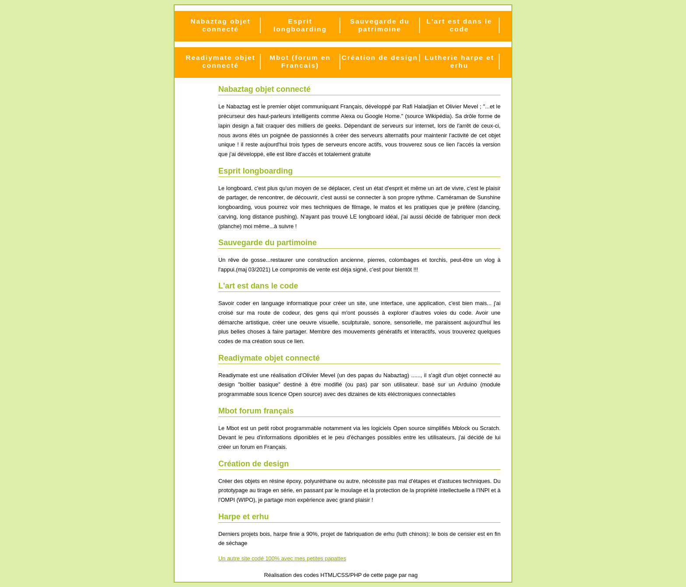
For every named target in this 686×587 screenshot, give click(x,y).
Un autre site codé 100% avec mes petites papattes (282, 558)
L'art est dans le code (459, 25)
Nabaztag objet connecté (220, 25)
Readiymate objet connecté (220, 61)
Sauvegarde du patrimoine (380, 25)
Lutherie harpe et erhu (459, 61)
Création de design (380, 57)
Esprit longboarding (300, 25)
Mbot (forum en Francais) (300, 61)
